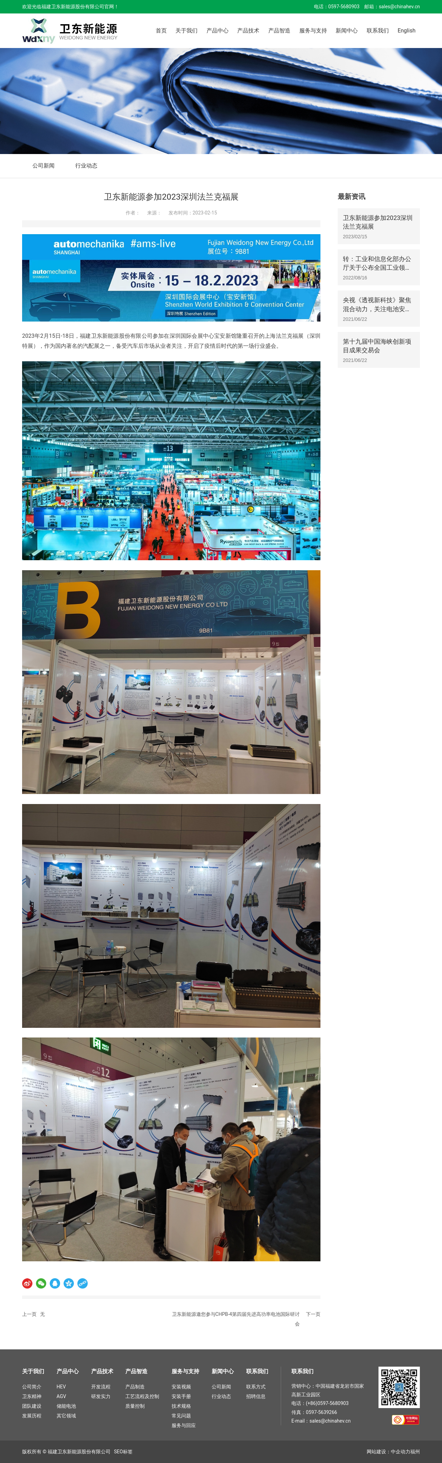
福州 (415, 1451)
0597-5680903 (343, 6)
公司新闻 (43, 166)
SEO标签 (123, 1451)
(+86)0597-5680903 (327, 1403)
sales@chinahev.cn (399, 6)
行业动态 (86, 166)
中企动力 (400, 1451)
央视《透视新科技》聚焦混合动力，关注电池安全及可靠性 (377, 308)
